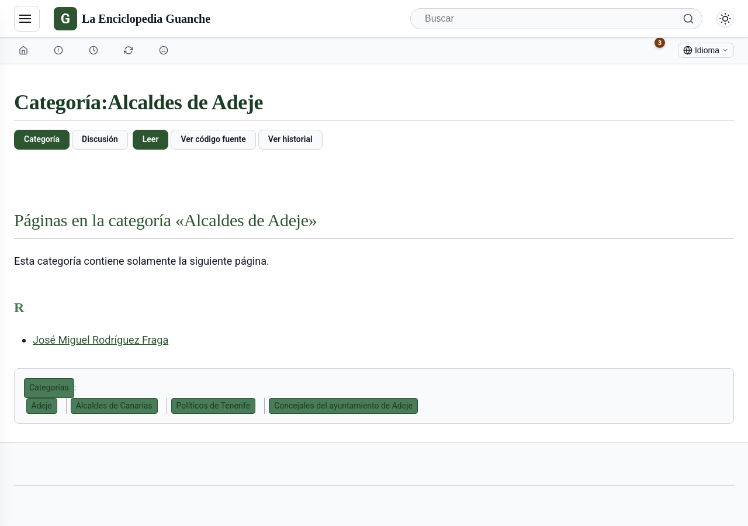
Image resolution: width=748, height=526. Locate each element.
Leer (151, 139)
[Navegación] (27, 19)
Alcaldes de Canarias (114, 405)
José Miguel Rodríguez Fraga (100, 340)
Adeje (42, 405)
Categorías (49, 387)
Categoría (42, 139)
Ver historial (290, 139)
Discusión (100, 139)
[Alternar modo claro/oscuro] (725, 18)
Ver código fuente (213, 139)
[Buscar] (556, 18)
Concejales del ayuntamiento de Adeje (343, 405)
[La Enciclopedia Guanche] (132, 18)
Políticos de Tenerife (213, 405)
